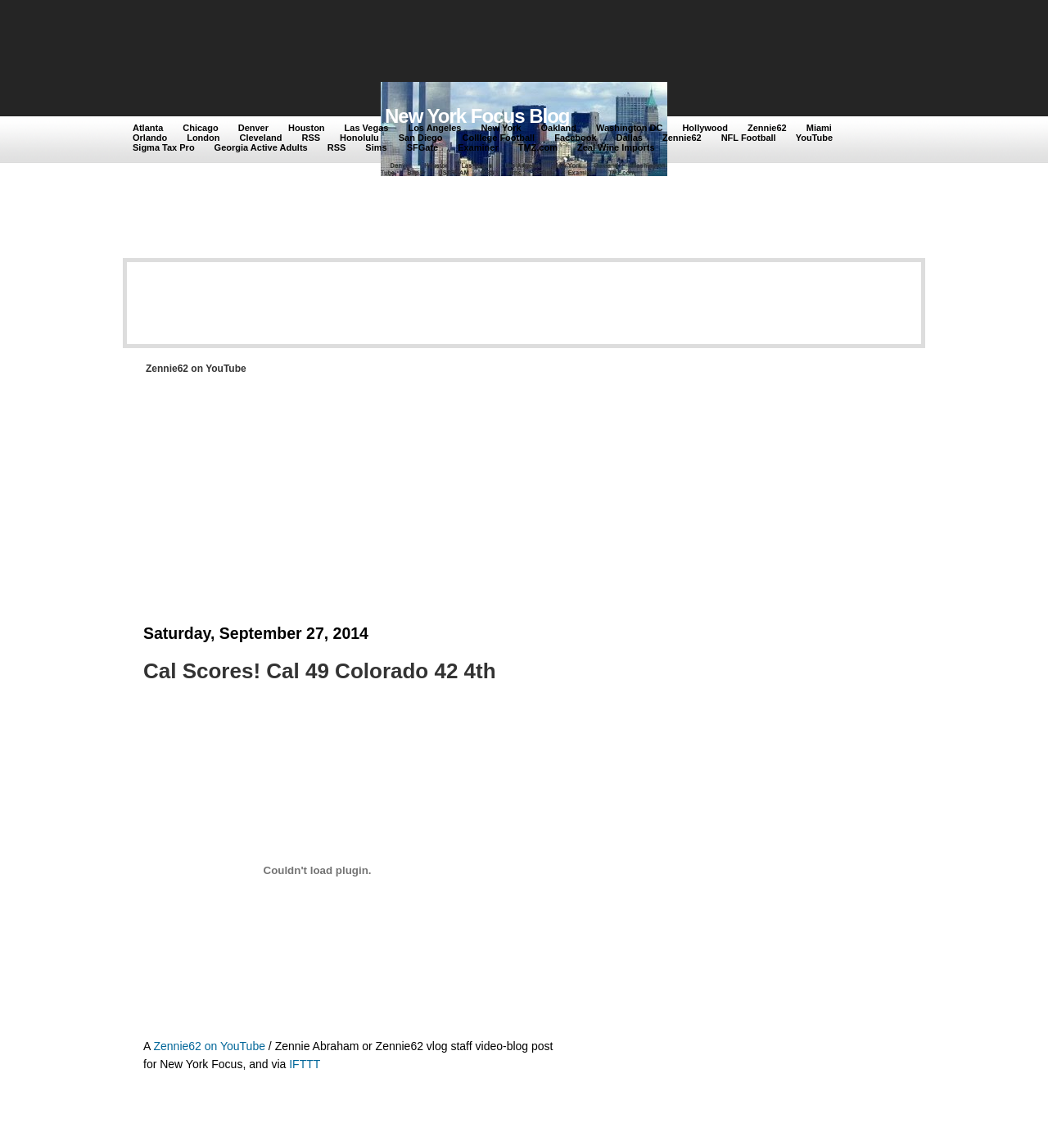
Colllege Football (499, 138)
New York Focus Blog (477, 116)
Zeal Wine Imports (616, 147)
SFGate (423, 147)
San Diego (421, 138)
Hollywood (705, 128)
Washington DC (629, 128)
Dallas (630, 138)
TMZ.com (538, 147)
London (203, 138)
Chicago (200, 128)
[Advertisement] (433, 42)
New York (501, 128)
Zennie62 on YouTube (209, 1046)
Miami (819, 128)
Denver (253, 128)
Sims (375, 147)
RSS (310, 138)
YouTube (814, 138)
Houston (306, 128)
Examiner (478, 147)
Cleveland (261, 138)
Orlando (150, 138)
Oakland (558, 128)
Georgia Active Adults (261, 147)
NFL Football (748, 138)
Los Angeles (434, 128)
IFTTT (304, 1064)
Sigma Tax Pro (164, 147)
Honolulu (359, 138)
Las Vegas (367, 128)
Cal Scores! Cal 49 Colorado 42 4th (319, 671)
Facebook (575, 138)
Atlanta (148, 128)
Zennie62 (767, 128)
